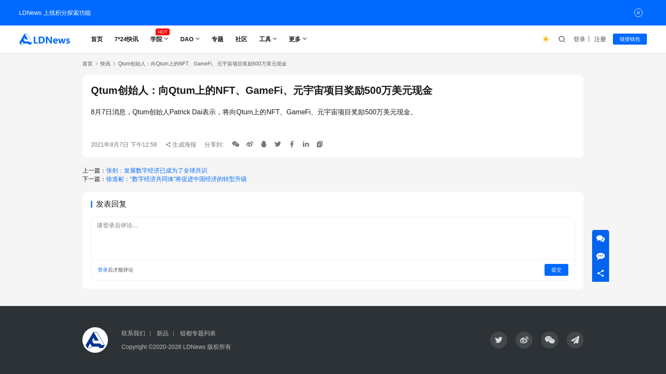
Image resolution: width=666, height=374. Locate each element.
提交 (556, 270)
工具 (265, 39)
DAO (186, 39)
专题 (217, 39)
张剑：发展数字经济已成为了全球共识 (156, 170)
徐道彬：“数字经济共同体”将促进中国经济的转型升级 (176, 179)
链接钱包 (630, 39)
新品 (163, 333)
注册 (600, 39)
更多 (295, 39)
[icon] (498, 340)
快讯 (105, 64)
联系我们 (133, 333)
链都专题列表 (198, 333)
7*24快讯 (127, 39)
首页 (97, 39)
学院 (156, 39)
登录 (579, 39)
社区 (241, 39)
